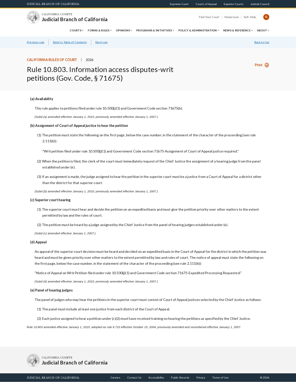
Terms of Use (220, 377)
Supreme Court (179, 4)
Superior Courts (233, 4)
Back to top (261, 42)
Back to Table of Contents (70, 42)
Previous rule (35, 42)
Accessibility (156, 377)
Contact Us (134, 377)
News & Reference (237, 30)
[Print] (262, 65)
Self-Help (250, 17)
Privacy (200, 377)
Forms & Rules (98, 30)
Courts (75, 30)
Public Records (180, 377)
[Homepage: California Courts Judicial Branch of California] (33, 17)
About (262, 30)
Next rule (101, 42)
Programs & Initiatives (154, 30)
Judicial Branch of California (53, 4)
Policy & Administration (197, 30)
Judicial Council (259, 4)
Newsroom (231, 17)
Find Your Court (209, 17)
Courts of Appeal (206, 4)
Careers (115, 377)
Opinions (123, 30)
